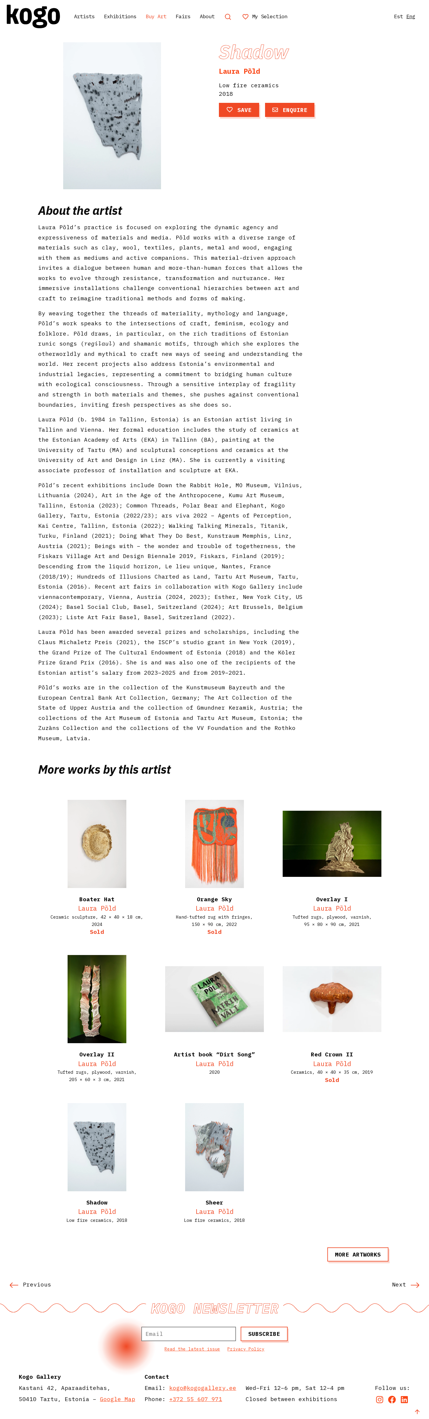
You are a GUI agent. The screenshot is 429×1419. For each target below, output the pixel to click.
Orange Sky (214, 899)
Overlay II (97, 1054)
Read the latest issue (192, 1349)
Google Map (117, 1399)
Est (393, 16)
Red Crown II (332, 1054)
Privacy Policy (245, 1349)
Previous (30, 1284)
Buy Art (171, 16)
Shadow (97, 1202)
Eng (407, 16)
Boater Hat (97, 899)
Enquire (289, 109)
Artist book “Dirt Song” (214, 1054)
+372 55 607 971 (195, 1399)
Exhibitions (130, 16)
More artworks (358, 1254)
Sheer (214, 1202)
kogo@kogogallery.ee (202, 1387)
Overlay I (332, 899)
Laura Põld (239, 71)
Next (406, 1284)
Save (239, 109)
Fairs (202, 16)
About (229, 16)
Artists (89, 16)
